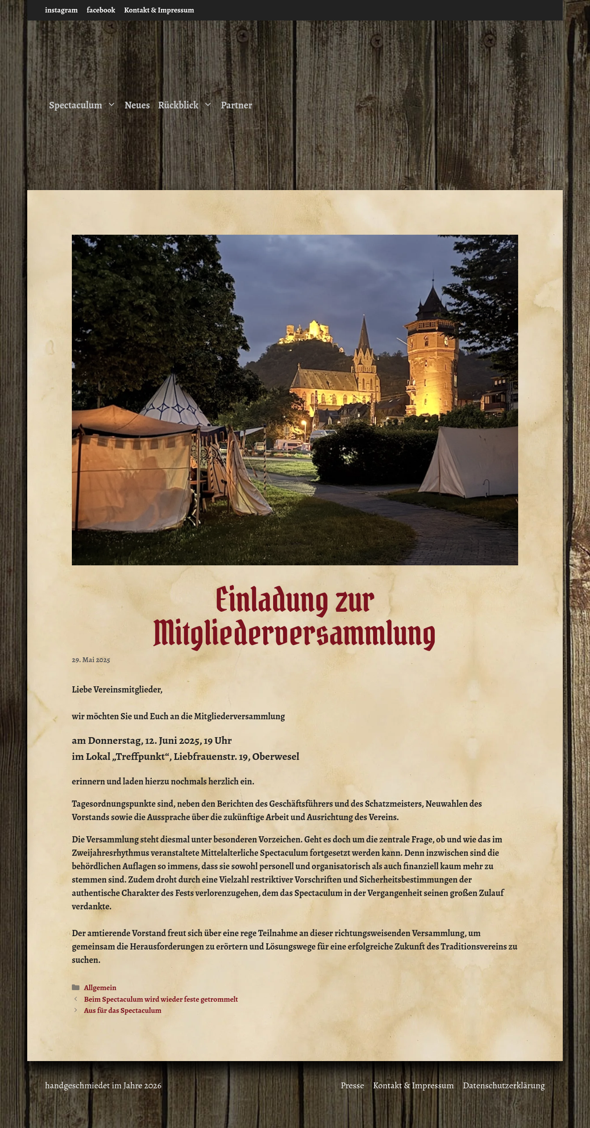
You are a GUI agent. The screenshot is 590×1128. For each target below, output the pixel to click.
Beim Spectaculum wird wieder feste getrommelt (161, 999)
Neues (137, 105)
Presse (352, 1085)
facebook (101, 10)
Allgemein (100, 988)
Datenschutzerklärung (504, 1085)
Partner (237, 105)
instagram (61, 10)
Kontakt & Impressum (159, 10)
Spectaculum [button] (84, 105)
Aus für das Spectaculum (123, 1010)
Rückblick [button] (187, 105)
